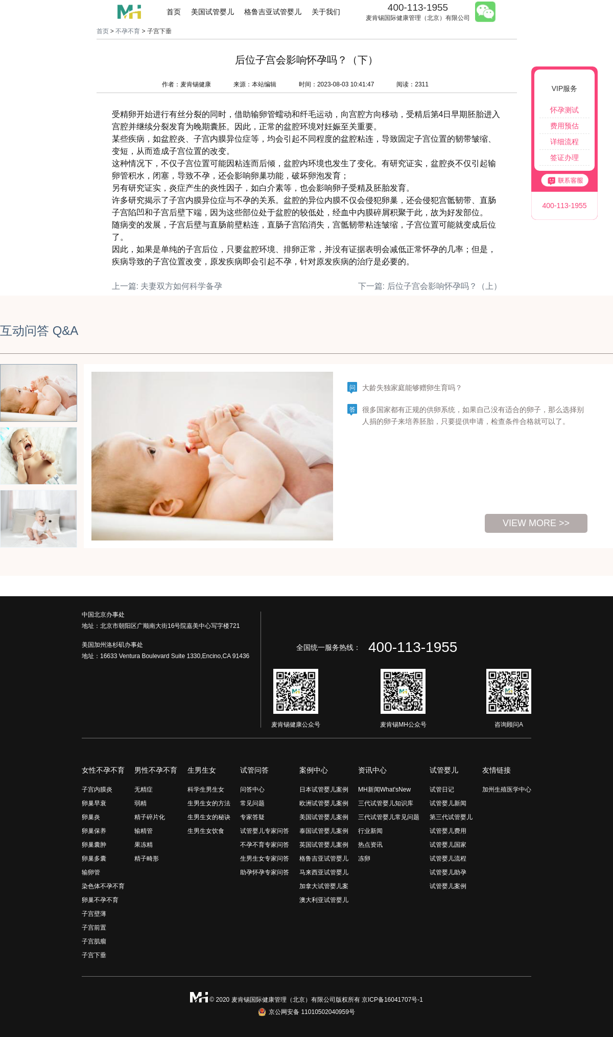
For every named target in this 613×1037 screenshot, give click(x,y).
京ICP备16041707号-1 (392, 999)
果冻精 (143, 844)
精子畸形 (146, 858)
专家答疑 (252, 817)
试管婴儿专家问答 (264, 831)
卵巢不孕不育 (100, 900)
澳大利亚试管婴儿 (323, 900)
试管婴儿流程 (448, 858)
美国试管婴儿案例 (323, 817)
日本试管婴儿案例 (323, 789)
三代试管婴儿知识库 (385, 803)
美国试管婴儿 (212, 12)
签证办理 (564, 157)
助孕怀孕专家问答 (264, 872)
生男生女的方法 (208, 803)
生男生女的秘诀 (208, 817)
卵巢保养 (94, 831)
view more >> (536, 523)
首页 (174, 12)
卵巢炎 (91, 817)
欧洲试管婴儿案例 (323, 803)
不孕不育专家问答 (264, 844)
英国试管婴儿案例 (323, 844)
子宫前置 (94, 927)
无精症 (143, 789)
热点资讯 (370, 844)
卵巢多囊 (94, 858)
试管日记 (442, 789)
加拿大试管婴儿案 (323, 886)
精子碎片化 (149, 817)
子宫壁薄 (94, 913)
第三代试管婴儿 (451, 817)
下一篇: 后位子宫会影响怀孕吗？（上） (430, 286)
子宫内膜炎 (97, 789)
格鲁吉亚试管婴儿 (272, 12)
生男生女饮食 (205, 831)
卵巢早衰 (94, 803)
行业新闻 (370, 831)
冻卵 (364, 858)
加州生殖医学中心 (506, 789)
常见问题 (252, 803)
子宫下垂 (94, 955)
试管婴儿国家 (448, 844)
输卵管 (91, 872)
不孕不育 (127, 31)
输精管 (143, 831)
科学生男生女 (205, 789)
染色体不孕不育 (103, 886)
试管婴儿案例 (448, 886)
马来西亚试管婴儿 (323, 872)
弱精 (140, 803)
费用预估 (564, 126)
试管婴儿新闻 (448, 803)
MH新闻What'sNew (384, 789)
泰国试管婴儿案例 (323, 831)
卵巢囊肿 (94, 844)
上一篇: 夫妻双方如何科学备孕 (167, 286)
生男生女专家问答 (264, 858)
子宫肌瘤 (94, 941)
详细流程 (564, 142)
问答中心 (252, 789)
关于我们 (326, 12)
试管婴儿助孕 (448, 872)
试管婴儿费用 (448, 831)
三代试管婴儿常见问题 (388, 817)
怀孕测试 (564, 110)
